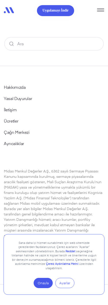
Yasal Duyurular (18, 98)
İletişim (10, 109)
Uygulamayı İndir (56, 10)
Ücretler (11, 120)
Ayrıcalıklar (14, 143)
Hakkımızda (15, 87)
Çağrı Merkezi (17, 132)
